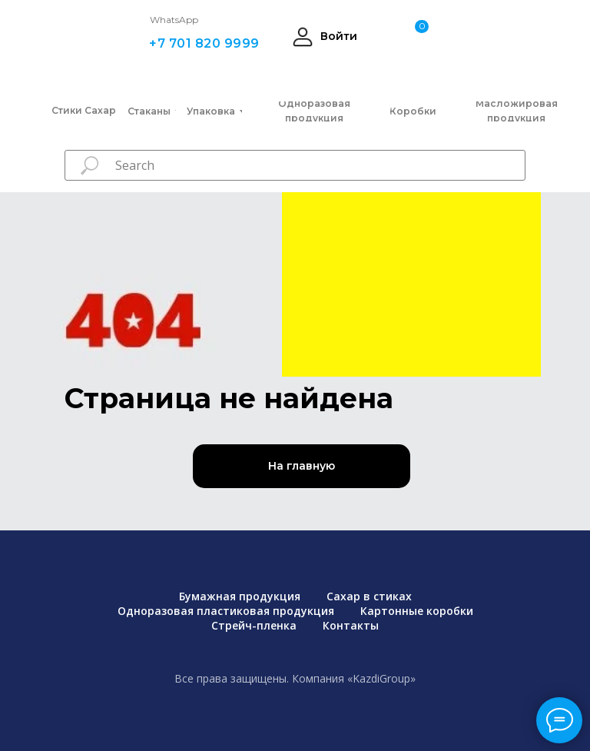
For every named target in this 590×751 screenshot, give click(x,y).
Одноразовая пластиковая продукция (226, 610)
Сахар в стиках (369, 596)
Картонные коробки (416, 610)
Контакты (351, 625)
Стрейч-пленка (254, 625)
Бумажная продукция (239, 596)
